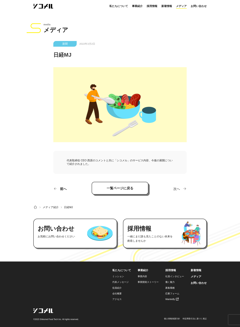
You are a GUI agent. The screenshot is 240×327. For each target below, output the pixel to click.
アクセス (117, 299)
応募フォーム (172, 293)
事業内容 (142, 276)
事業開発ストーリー (148, 282)
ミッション (118, 276)
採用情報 (152, 6)
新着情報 (166, 6)
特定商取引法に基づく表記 (195, 319)
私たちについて (118, 6)
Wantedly (170, 299)
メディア (181, 6)
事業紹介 (137, 6)
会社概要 (117, 293)
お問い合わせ (199, 6)
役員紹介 (117, 287)
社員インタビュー (174, 276)
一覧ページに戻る (120, 188)
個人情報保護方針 (172, 319)
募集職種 (170, 287)
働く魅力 (170, 282)
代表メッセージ (120, 282)
